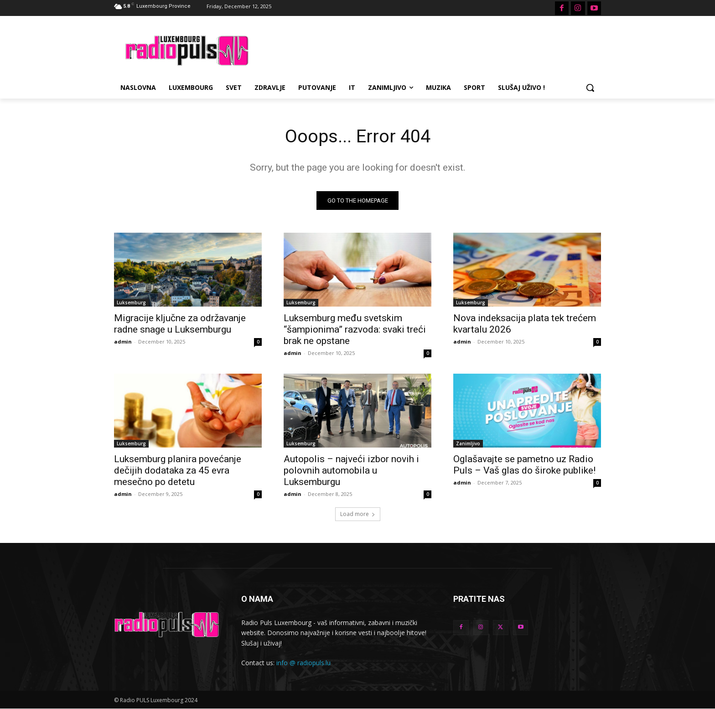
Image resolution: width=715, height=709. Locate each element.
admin (123, 341)
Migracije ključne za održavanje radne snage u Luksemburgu (180, 324)
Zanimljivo (468, 443)
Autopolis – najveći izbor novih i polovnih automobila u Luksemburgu (351, 470)
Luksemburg (131, 302)
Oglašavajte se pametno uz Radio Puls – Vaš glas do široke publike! (524, 465)
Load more (357, 514)
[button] (590, 88)
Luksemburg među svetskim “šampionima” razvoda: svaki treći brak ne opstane (355, 329)
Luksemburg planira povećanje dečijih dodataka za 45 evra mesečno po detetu (177, 470)
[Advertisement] (426, 49)
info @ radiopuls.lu (303, 663)
